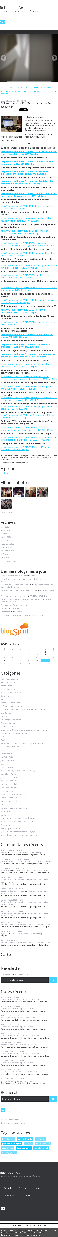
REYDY (3, 852)
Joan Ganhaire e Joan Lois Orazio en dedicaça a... (22, 1017)
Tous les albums (7, 513)
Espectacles (6, 737)
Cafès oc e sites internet (11, 706)
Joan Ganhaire (7, 767)
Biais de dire (6, 696)
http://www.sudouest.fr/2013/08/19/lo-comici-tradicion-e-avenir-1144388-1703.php (25, 345)
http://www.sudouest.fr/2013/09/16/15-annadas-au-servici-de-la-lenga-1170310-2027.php (29, 301)
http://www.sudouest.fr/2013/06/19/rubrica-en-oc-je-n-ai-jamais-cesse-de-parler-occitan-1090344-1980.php (28, 438)
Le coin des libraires (9, 788)
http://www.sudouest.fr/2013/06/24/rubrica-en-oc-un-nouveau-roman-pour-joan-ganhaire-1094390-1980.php (27, 428)
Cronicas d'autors (8, 723)
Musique (4, 804)
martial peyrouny (9, 1152)
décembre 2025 (7, 540)
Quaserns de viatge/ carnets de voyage (18, 832)
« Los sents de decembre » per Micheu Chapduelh (20, 87)
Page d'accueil (48, 87)
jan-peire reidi (7, 1148)
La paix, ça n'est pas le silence (14, 575)
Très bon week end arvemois (13, 596)
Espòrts (4, 740)
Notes (38, 1188)
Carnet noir (5, 611)
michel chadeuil (41, 1148)
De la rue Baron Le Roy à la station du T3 (18, 590)
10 (45, 654)
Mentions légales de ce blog (38, 1225)
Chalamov (5, 605)
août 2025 (5, 554)
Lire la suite (6, 473)
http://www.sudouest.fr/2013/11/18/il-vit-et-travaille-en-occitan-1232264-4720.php (27, 207)
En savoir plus (33, 1235)
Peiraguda (5, 825)
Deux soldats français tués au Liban (16, 615)
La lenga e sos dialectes (11, 784)
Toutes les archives (8, 561)
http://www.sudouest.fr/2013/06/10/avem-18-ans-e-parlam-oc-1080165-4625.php (25, 448)
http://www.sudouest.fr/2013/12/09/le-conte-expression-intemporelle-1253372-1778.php (25, 172)
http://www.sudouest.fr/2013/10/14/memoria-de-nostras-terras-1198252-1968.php (28, 254)
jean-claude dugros (11, 1143)
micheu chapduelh (43, 1143)
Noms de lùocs (7, 811)
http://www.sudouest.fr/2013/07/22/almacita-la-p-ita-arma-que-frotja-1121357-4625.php (26, 387)
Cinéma (4, 716)
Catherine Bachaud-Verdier (13, 879)
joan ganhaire (24, 1148)
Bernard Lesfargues (9, 689)
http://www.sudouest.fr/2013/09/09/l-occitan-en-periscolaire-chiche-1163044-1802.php (24, 311)
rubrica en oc (6, 459)
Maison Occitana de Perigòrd (13, 794)
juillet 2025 (5, 558)
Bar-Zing (39, 615)
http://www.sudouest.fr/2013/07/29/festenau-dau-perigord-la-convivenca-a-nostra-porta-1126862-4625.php (29, 377)
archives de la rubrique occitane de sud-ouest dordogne (26, 457)
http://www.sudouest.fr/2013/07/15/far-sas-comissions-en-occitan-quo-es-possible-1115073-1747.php (29, 398)
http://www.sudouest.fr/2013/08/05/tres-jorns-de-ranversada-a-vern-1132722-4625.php (25, 365)
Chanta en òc (6, 713)
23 (37, 660)
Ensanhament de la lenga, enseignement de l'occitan (24, 730)
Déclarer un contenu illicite (20, 1225)
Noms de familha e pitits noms (14, 808)
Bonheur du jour (20, 605)
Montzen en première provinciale (15, 584)
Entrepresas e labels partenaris (14, 733)
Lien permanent (9, 455)
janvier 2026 (6, 537)
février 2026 (6, 534)
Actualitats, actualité (40, 455)
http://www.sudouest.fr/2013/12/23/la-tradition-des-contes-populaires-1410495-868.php (29, 152)
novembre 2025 (7, 544)
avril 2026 (5, 527)
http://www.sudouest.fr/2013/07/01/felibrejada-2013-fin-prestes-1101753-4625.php (28, 416)
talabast (28, 1143)
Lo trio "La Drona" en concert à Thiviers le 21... (37, 861)
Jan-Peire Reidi (7, 757)
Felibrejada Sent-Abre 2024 (12, 747)
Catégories (9, 1195)
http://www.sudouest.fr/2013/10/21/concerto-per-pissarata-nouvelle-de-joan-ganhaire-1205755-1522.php (27, 244)
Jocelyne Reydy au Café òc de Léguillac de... (19, 1044)
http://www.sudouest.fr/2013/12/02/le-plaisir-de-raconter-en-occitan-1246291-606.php (27, 182)
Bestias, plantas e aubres (12, 693)
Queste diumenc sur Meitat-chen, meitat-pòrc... (21, 999)
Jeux (2, 764)
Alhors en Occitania (9, 682)
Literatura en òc (7, 791)
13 (12, 657)
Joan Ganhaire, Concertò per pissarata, (18, 771)
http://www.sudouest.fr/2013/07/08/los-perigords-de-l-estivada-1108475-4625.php (27, 407)
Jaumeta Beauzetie (9, 760)
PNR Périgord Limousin (10, 828)
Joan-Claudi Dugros (9, 774)
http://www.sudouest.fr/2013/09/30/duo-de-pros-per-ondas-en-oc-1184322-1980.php (26, 276)
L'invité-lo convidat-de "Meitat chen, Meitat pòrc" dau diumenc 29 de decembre (29, 92)
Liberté (34, 575)
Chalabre (18, 611)
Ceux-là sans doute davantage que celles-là (20, 579)
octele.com (5, 815)
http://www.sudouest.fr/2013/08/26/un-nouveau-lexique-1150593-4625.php (27, 335)
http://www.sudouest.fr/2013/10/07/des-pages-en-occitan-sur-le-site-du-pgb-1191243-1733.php (29, 266)
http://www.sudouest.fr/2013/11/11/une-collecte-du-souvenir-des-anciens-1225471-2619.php (26, 219)
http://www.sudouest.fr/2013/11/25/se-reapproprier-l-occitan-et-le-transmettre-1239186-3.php (29, 194)
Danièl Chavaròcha (9, 726)
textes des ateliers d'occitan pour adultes (19, 835)
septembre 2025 (8, 551)
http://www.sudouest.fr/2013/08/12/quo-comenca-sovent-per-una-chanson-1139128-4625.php (28, 355)
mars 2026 (5, 530)
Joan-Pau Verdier (8, 781)
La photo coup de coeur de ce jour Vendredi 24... (21, 599)
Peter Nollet (6, 870)
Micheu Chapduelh (9, 798)
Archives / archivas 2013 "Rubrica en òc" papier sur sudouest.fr (28, 105)
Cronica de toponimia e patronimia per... (27, 852)
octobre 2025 (6, 547)
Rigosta (4, 933)
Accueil (7, 1188)
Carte (6, 954)
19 (4, 660)
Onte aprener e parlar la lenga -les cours (18, 818)
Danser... (4, 608)
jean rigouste (8, 1139)
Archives (26, 1195)
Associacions (6, 686)
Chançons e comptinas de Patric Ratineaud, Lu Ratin (23, 709)
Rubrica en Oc (11, 7)
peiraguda (40, 1139)
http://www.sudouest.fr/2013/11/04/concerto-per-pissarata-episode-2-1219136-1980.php (25, 232)
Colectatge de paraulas (11, 720)
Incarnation (17, 608)
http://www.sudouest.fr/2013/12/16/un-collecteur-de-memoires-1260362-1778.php (28, 162)
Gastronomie (6, 754)
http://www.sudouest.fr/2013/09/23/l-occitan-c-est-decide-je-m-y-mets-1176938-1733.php (29, 288)
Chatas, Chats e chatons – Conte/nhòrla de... (20, 1071)
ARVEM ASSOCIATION (39, 596)
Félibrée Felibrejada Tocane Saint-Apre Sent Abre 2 (23, 743)
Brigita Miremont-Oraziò (11, 703)
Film (2, 750)
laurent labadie (25, 1139)
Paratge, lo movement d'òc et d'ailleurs (17, 822)
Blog (2, 699)
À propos (23, 1188)
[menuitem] (21, 87)
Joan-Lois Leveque (9, 777)
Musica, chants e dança (11, 801)
